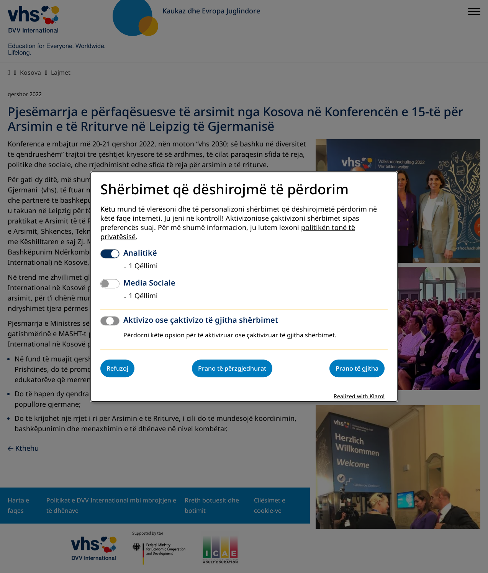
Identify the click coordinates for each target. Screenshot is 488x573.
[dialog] (244, 286)
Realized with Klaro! (359, 396)
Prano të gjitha (357, 368)
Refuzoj (117, 368)
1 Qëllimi (140, 266)
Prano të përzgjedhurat (232, 368)
